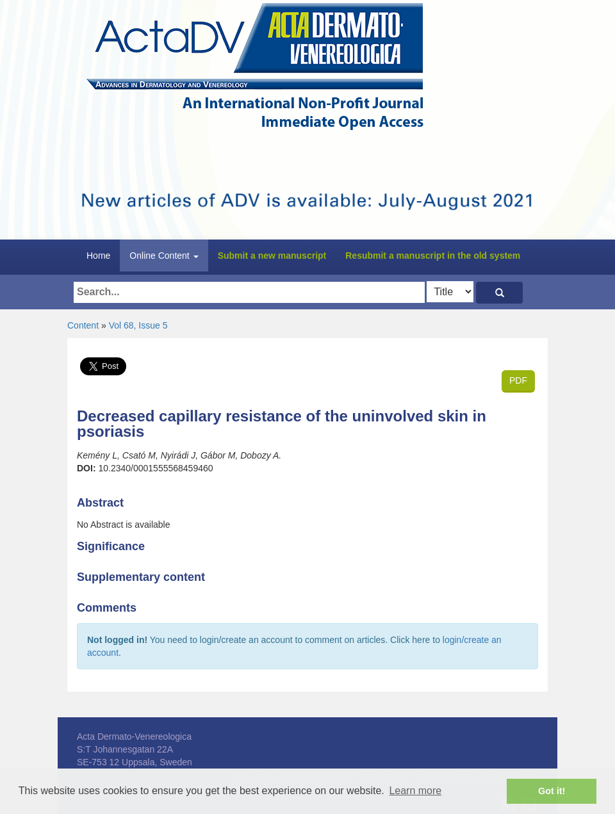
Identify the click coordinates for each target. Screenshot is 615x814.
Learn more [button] (415, 790)
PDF (518, 380)
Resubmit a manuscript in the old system (432, 255)
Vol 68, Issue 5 (138, 325)
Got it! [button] (551, 791)
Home (98, 255)
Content (83, 325)
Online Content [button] (163, 255)
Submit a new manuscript (272, 255)
